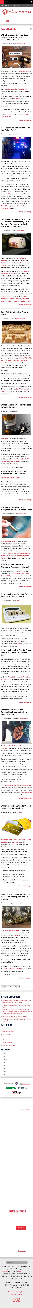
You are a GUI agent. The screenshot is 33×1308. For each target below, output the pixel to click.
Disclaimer (13, 1295)
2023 (4, 1062)
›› (19, 986)
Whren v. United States (15, 194)
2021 (3, 1068)
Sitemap (20, 1295)
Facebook (22, 1251)
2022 (3, 1065)
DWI (17, 411)
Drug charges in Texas (8, 541)
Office (27, 5)
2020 (4, 1071)
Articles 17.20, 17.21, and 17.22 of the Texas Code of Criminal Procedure (16, 360)
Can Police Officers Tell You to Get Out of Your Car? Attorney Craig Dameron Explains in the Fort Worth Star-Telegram (17, 1012)
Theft (20, 812)
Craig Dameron (6, 117)
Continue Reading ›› (25, 120)
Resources (11, 1292)
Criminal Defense (20, 134)
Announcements (20, 44)
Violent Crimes (7, 1043)
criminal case (24, 71)
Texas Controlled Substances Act (14, 969)
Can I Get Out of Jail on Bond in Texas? (14, 1016)
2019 (3, 1074)
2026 (4, 1053)
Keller (20, 1271)
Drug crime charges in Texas (10, 931)
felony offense (16, 842)
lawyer (9, 556)
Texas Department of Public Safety (15, 89)
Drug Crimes (21, 903)
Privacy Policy (20, 1292)
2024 (4, 1059)
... (17, 986)
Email (16, 5)
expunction (17, 99)
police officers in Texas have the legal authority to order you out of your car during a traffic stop (15, 299)
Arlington (5, 1271)
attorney (26, 114)
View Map (21, 1228)
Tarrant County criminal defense (11, 206)
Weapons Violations (8, 1045)
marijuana (17, 935)
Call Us (5, 5)
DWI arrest (5, 439)
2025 (4, 1056)
